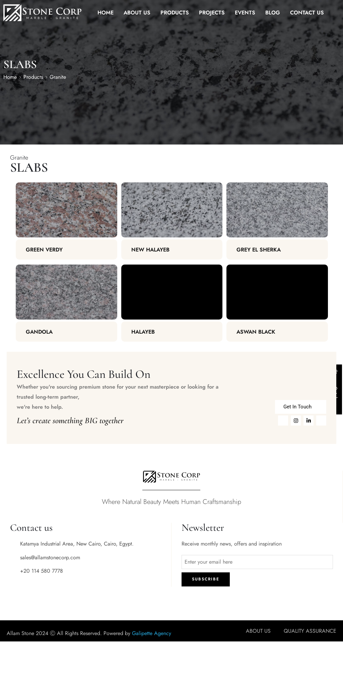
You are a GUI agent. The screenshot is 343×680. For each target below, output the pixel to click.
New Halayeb (150, 249)
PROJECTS (212, 12)
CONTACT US (307, 12)
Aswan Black (255, 332)
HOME (105, 12)
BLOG (272, 12)
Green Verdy (44, 249)
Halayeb (143, 332)
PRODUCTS (174, 12)
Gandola (39, 332)
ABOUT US (137, 12)
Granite (58, 77)
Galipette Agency (151, 633)
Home (10, 77)
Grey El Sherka (258, 249)
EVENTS (245, 12)
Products (33, 77)
